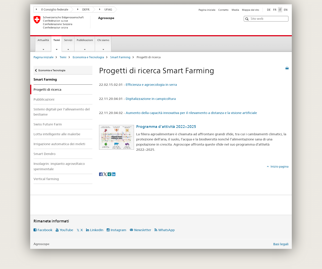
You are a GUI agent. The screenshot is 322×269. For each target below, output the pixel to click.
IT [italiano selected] (280, 9)
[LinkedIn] (113, 174)
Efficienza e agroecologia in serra (151, 84)
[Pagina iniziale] (97, 22)
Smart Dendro (44, 154)
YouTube (66, 230)
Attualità (43, 40)
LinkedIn (96, 230)
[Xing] (110, 174)
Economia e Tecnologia (88, 57)
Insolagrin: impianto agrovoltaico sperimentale (59, 166)
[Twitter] (105, 174)
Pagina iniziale (207, 9)
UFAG (105, 9)
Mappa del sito (250, 9)
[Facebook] (101, 174)
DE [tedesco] (269, 9)
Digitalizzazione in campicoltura (151, 99)
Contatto (223, 9)
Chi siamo (103, 40)
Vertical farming (46, 179)
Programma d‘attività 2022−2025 (166, 126)
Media (235, 9)
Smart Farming (120, 57)
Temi (57, 41)
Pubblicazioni (85, 40)
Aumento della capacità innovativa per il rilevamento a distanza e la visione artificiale (191, 113)
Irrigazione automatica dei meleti (59, 144)
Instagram (118, 230)
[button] (247, 19)
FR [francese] (274, 9)
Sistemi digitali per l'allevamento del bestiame (62, 111)
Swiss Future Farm (48, 124)
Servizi (68, 40)
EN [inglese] (286, 9)
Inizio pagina (279, 166)
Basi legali (280, 244)
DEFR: (83, 9)
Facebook (45, 230)
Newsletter (142, 230)
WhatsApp (166, 230)
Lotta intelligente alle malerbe (57, 134)
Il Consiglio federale (52, 9)
